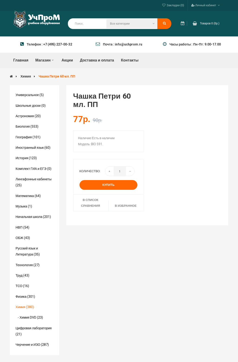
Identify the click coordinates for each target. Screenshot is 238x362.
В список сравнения (90, 203)
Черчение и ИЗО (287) (32, 344)
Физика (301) (25, 296)
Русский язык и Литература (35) (28, 251)
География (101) (28, 137)
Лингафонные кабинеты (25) (34, 182)
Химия (25, 76)
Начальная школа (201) (33, 216)
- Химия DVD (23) (29, 317)
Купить (108, 185)
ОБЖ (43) (23, 238)
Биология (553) (27, 126)
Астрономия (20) (28, 116)
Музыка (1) (24, 206)
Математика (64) (28, 196)
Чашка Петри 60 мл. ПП (57, 76)
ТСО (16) (22, 286)
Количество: (90, 171)
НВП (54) (22, 227)
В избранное (126, 206)
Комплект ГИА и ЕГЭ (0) (33, 168)
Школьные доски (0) (31, 105)
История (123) (26, 158)
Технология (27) (28, 265)
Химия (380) (25, 307)
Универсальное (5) (30, 95)
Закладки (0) (175, 5)
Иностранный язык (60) (33, 147)
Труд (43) (22, 275)
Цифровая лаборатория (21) (34, 331)
